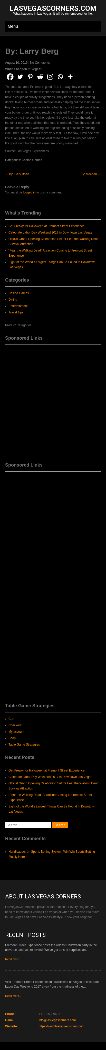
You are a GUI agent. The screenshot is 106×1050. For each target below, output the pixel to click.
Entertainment (18, 306)
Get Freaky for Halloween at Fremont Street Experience (46, 226)
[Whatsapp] (60, 76)
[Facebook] (10, 76)
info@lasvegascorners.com (57, 1020)
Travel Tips (15, 312)
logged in (29, 192)
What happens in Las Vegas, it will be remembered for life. (53, 10)
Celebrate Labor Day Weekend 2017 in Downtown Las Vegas (50, 232)
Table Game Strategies (24, 744)
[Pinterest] (30, 76)
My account (16, 731)
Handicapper (17, 851)
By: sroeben (91, 174)
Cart (11, 719)
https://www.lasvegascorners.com (61, 1026)
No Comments (40, 62)
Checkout (15, 725)
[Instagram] (50, 76)
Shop (12, 738)
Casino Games (32, 160)
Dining (12, 299)
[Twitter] (20, 76)
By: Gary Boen (17, 174)
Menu (13, 26)
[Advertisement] (53, 402)
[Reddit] (40, 76)
